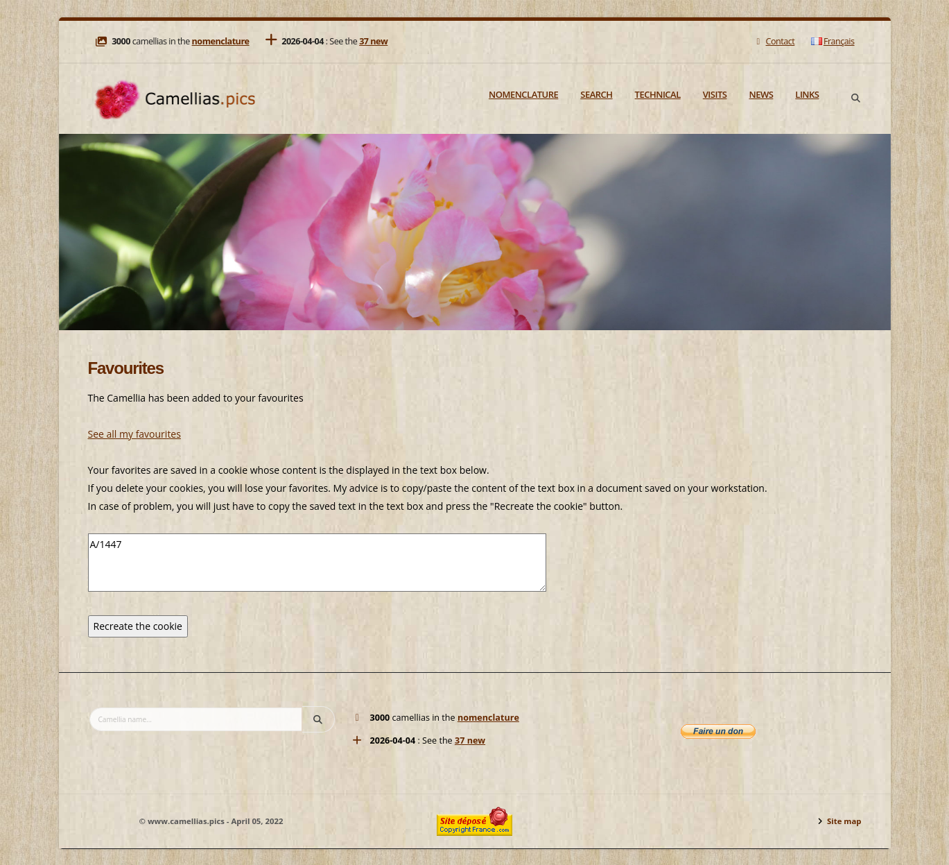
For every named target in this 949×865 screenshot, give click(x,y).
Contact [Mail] (774, 41)
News (761, 94)
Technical (658, 94)
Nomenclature (523, 94)
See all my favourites (134, 433)
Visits (715, 94)
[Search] (856, 98)
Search (596, 94)
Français (833, 41)
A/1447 (317, 562)
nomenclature (221, 41)
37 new (373, 41)
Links (807, 94)
